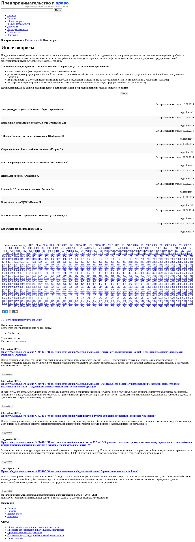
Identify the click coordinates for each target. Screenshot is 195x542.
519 (130, 286)
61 (114, 248)
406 (29, 278)
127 (82, 253)
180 (17, 259)
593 (190, 292)
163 (106, 256)
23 (123, 245)
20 (109, 245)
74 (175, 248)
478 (76, 284)
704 (88, 303)
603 (59, 295)
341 (23, 273)
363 (154, 273)
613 (118, 295)
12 (71, 245)
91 (67, 250)
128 (88, 253)
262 (124, 264)
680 (136, 300)
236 (160, 262)
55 (85, 248)
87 (48, 250)
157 (71, 256)
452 (112, 281)
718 (172, 303)
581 (118, 292)
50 (62, 248)
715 (154, 303)
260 (112, 264)
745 (148, 306)
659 (11, 300)
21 (113, 245)
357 (118, 273)
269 (166, 264)
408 (41, 278)
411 (58, 278)
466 (5, 284)
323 (106, 270)
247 (35, 264)
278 (29, 267)
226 (100, 262)
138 (148, 253)
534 (29, 289)
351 (82, 273)
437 (23, 281)
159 (82, 256)
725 (29, 306)
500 (17, 286)
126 (76, 253)
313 (47, 270)
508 (64, 286)
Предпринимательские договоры (24, 532)
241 (190, 262)
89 (58, 250)
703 (82, 303)
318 (76, 270)
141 (166, 253)
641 (94, 298)
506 (53, 286)
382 (76, 275)
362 (148, 273)
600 (41, 295)
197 (118, 259)
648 (136, 298)
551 (130, 289)
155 (58, 256)
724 (23, 306)
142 (172, 253)
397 (166, 275)
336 (184, 270)
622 (172, 295)
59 (104, 248)
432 (184, 278)
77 (190, 248)
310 (29, 270)
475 (58, 284)
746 (154, 306)
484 (112, 284)
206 (172, 259)
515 (106, 286)
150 (29, 256)
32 (166, 245)
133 (118, 253)
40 (14, 248)
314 (52, 270)
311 (34, 270)
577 (94, 292)
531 (11, 289)
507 (59, 286)
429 (166, 278)
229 (118, 262)
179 (11, 259)
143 (178, 253)
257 (94, 264)
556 (160, 289)
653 (166, 298)
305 (190, 267)
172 (160, 256)
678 (124, 300)
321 (94, 270)
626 (5, 298)
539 (58, 289)
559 (178, 289)
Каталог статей (33, 40)
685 (166, 300)
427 (154, 278)
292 (112, 267)
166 (124, 256)
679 (130, 300)
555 (154, 289)
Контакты (12, 35)
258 (100, 264)
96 (91, 250)
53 (76, 248)
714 (148, 303)
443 (58, 281)
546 (100, 289)
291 (106, 267)
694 (29, 303)
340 (17, 273)
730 (58, 306)
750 (178, 306)
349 (71, 273)
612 (112, 295)
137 (142, 253)
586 (148, 292)
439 (35, 281)
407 (35, 278)
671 (82, 300)
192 (88, 259)
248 (41, 264)
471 (35, 284)
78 (6, 250)
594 (5, 295)
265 (142, 264)
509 (71, 286)
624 (184, 295)
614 (124, 295)
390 (124, 275)
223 (82, 262)
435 (11, 281)
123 (58, 253)
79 (11, 250)
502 (29, 286)
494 (172, 284)
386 (100, 275)
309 (23, 270)
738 (106, 306)
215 (34, 262)
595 (11, 295)
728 (47, 306)
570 (53, 292)
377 (47, 275)
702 (77, 303)
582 (124, 292)
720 (184, 303)
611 (106, 295)
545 (94, 289)
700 (64, 303)
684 (160, 300)
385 (94, 275)
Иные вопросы (15, 538)
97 (96, 250)
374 (29, 275)
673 (94, 300)
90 (63, 250)
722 (11, 306)
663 (35, 300)
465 (190, 281)
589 (166, 292)
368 (184, 273)
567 (35, 292)
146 (5, 256)
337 (190, 270)
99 (105, 250)
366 (172, 273)
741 (124, 306)
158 (76, 256)
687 (178, 300)
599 (35, 295)
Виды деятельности (17, 29)
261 (118, 264)
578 (100, 292)
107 (153, 250)
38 (5, 248)
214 (29, 262)
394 (148, 275)
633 (47, 298)
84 (34, 250)
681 (142, 300)
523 (154, 286)
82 (25, 250)
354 (100, 273)
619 (154, 295)
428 (160, 278)
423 (130, 278)
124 (64, 253)
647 (130, 298)
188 (64, 259)
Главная (11, 15)
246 (29, 264)
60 (109, 248)
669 (71, 300)
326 (124, 270)
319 (82, 270)
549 (118, 289)
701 (71, 303)
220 (64, 262)
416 (88, 278)
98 (101, 250)
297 (142, 267)
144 (184, 253)
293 (118, 267)
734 (82, 306)
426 (148, 278)
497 (190, 284)
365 (166, 273)
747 (160, 306)
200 (136, 259)
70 (157, 248)
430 (172, 278)
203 (154, 259)
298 (148, 267)
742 (130, 306)
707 (106, 303)
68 (147, 248)
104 (135, 250)
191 (82, 259)
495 (178, 284)
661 (23, 300)
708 (112, 303)
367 (178, 273)
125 (70, 253)
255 (82, 264)
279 (35, 267)
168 (136, 256)
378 (53, 275)
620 (160, 295)
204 (160, 259)
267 (154, 264)
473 (47, 284)
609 (94, 295)
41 (19, 248)
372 (17, 275)
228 (112, 262)
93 (77, 250)
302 (172, 267)
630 (29, 298)
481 (94, 284)
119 (34, 253)
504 (41, 286)
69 (152, 248)
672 (88, 300)
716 (160, 303)
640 (88, 298)
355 (106, 273)
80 (15, 250)
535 (35, 289)
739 (112, 306)
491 (154, 284)
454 (124, 281)
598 (29, 295)
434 (5, 281)
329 (142, 270)
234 (148, 262)
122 (52, 253)
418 (100, 278)
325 (118, 270)
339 (11, 273)
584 (136, 292)
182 (29, 259)
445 (71, 281)
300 (160, 267)
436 (17, 281)
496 (184, 284)
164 (112, 256)
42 (24, 248)
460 (160, 281)
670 (76, 300)
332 (160, 270)
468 (17, 284)
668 (64, 300)
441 (47, 281)
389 (118, 275)
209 (190, 259)
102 (123, 250)
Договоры (12, 26)
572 (64, 292)
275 (11, 267)
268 (160, 264)
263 (130, 264)
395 (154, 275)
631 (35, 298)
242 (5, 264)
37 (189, 245)
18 (99, 245)
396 (160, 275)
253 (71, 264)
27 (142, 245)
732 (71, 306)
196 (112, 259)
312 (41, 270)
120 (40, 253)
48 (52, 248)
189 (71, 259)
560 (184, 289)
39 (10, 248)
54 (81, 248)
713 (142, 303)
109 (165, 250)
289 (94, 267)
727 (41, 306)
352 (88, 273)
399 (178, 275)
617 (142, 295)
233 (142, 262)
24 (128, 245)
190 (76, 259)
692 (17, 303)
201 (142, 259)
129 (94, 253)
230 (124, 262)
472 (41, 284)
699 (59, 303)
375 (35, 275)
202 (148, 259)
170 (148, 256)
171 (154, 256)
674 (100, 300)
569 (47, 292)
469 (23, 284)
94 (82, 250)
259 (106, 264)
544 (88, 289)
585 (142, 292)
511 (82, 286)
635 (58, 298)
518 (124, 286)
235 (154, 262)
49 (57, 248)
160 (88, 256)
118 (28, 253)
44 (33, 248)
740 (118, 306)
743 (136, 306)
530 (5, 289)
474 (53, 284)
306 (5, 270)
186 (53, 259)
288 (88, 267)
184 (41, 259)
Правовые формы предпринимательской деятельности (35, 529)
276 (17, 267)
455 (130, 281)
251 (58, 264)
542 (76, 289)
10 (61, 245)
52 (71, 248)
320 (88, 270)
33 (170, 245)
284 (64, 267)
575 (82, 292)
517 (118, 286)
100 (111, 250)
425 (142, 278)
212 (17, 262)
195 (106, 259)
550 (124, 289)
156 (64, 256)
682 (148, 300)
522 (148, 286)
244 (17, 264)
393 (142, 275)
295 (130, 267)
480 (88, 284)
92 (72, 250)
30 (156, 245)
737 (100, 306)
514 (100, 286)
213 (23, 262)
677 (118, 300)
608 (88, 295)
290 (100, 267)
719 (178, 303)
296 (136, 267)
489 (142, 284)
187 (58, 259)
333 (166, 270)
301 (166, 267)
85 (39, 250)
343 (35, 273)
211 (11, 262)
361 (142, 273)
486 (124, 284)
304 (184, 267)
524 (160, 286)
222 (76, 262)
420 (112, 278)
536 (41, 289)
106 (147, 250)
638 (76, 298)
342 (29, 273)
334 (172, 270)
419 (106, 278)
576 (88, 292)
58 (100, 248)
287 (82, 267)
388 (112, 275)
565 (23, 292)
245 (23, 264)
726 (35, 306)
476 (64, 284)
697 (47, 303)
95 (87, 250)
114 (5, 253)
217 (47, 262)
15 (85, 245)
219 (58, 262)
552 (136, 289)
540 (64, 289)
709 (118, 303)
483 (106, 284)
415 (82, 278)
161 (94, 256)
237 (166, 262)
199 (130, 259)
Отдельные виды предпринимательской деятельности (35, 535)
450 (100, 281)
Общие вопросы (15, 21)
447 (82, 281)
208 (184, 259)
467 (11, 284)
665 (47, 300)
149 (23, 256)
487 (130, 284)
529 (190, 286)
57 (95, 248)
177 (190, 256)
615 (130, 295)
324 (112, 270)
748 (166, 306)
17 (94, 245)
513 (94, 286)
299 (154, 267)
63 (123, 248)
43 (29, 248)
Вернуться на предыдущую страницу (22, 320)
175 (178, 256)
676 (112, 300)
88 (53, 250)
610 (100, 295)
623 (178, 295)
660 (17, 300)
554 (148, 289)
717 (166, 303)
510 (77, 286)
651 (154, 298)
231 (130, 262)
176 (184, 256)
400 (184, 275)
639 (82, 298)
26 (137, 245)
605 (71, 295)
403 (11, 278)
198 (124, 259)
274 (5, 267)
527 (178, 286)
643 (106, 298)
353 (94, 273)
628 (17, 298)
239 (178, 262)
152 (41, 256)
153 (47, 256)
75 (180, 248)
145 (190, 253)
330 (148, 270)
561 (190, 289)
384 (88, 275)
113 (188, 250)
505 (47, 286)
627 (11, 298)
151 (35, 256)
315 (58, 270)
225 (94, 262)
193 (94, 259)
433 (190, 278)
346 (53, 273)
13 (75, 245)
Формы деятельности (18, 24)
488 (136, 284)
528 (184, 286)
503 (35, 286)
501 (23, 286)
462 (172, 281)
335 (178, 270)
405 (23, 278)
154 (53, 256)
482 (100, 284)
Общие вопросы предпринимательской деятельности (35, 527)
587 (154, 292)
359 (130, 273)
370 (5, 275)
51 (66, 248)
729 (53, 306)
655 (178, 298)
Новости (11, 18)
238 (172, 262)
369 (190, 273)
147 (11, 256)
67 (142, 248)
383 (82, 275)
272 (184, 264)
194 (100, 259)
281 (47, 267)
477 (71, 284)
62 (119, 248)
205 (166, 259)
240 (184, 262)
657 (190, 298)
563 (11, 292)
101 (117, 250)
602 (53, 295)
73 (171, 248)
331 (154, 270)
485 (118, 284)
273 (190, 264)
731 (64, 306)
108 (159, 250)
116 (17, 253)
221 (70, 262)
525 (166, 286)
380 (64, 275)
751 (184, 306)
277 (23, 267)
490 (148, 284)
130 (100, 253)
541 (71, 289)
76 (185, 248)
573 (71, 292)
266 (148, 264)
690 (5, 303)
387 (106, 275)
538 (53, 289)
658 (5, 300)
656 (184, 298)
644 (112, 298)
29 (151, 245)
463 (178, 281)
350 (76, 273)
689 (190, 300)
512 (88, 286)
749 (172, 306)
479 (82, 284)
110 (171, 250)
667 (58, 300)
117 (22, 253)
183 (35, 259)
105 (141, 250)
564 (17, 292)
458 (148, 281)
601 (47, 295)
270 (172, 264)
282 (53, 267)
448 (88, 281)
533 (23, 289)
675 (106, 300)
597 (23, 295)
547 (106, 289)
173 (166, 256)
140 (160, 253)
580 (112, 292)
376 (41, 275)
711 (130, 303)
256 (88, 264)
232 (136, 262)
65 (133, 248)
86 (44, 250)
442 (53, 281)
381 (71, 275)
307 (11, 270)
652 (160, 298)
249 (47, 264)
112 (182, 250)
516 (112, 286)
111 (176, 250)
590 (172, 292)
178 (5, 259)
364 (160, 273)
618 (148, 295)
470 (29, 284)
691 (11, 303)
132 (112, 253)
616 (136, 295)
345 (47, 273)
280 (41, 267)
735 (88, 306)
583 (130, 292)
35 (180, 245)
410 (53, 278)
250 (53, 264)
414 (76, 278)
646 (124, 298)
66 (138, 248)
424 (136, 278)
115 (11, 253)
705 (94, 303)
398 (172, 275)
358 (124, 273)
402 (5, 278)
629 (23, 298)
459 (154, 281)
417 (94, 278)
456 (136, 281)
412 (64, 278)
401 (190, 275)
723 (17, 306)
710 (124, 303)
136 (136, 253)
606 (77, 295)
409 (47, 278)
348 (64, 273)
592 (184, 292)
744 (142, 306)
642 (100, 298)
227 (106, 262)
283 (58, 267)
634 (53, 298)
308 (17, 270)
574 (76, 292)
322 (100, 270)
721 (190, 303)
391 (130, 275)
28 (147, 245)
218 (52, 262)
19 (104, 245)
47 (48, 248)
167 (130, 256)
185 (47, 259)
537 (47, 289)
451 (106, 281)
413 (70, 278)
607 (82, 295)
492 (160, 284)
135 (130, 253)
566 (29, 292)
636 (64, 298)
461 (166, 281)
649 (142, 298)
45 (38, 248)
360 (136, 273)
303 (178, 267)
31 (161, 245)
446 (76, 281)
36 (184, 245)
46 (43, 248)
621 (166, 295)
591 (178, 292)
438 (29, 281)
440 (41, 281)
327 (130, 270)
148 (17, 256)
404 (17, 278)
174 (172, 256)
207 (178, 259)
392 (136, 275)
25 (132, 245)
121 (46, 253)
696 (41, 303)
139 (154, 253)
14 (80, 245)
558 (172, 289)
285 (71, 267)
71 (161, 248)
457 (142, 281)
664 (41, 300)
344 (41, 273)
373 (23, 275)
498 (5, 286)
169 (142, 256)
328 (136, 270)
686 (172, 300)
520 (136, 286)
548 (112, 289)
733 (76, 306)
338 (5, 273)
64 (128, 248)
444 (64, 281)
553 (142, 289)
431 (178, 278)
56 (90, 248)
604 (64, 295)
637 (71, 298)
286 (76, 267)
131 (106, 253)
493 (166, 284)
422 (124, 278)
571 (58, 292)
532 (17, 289)
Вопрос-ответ (14, 32)
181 (23, 259)
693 (23, 303)
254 (76, 264)
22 (118, 245)
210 (5, 262)
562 (5, 292)
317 (70, 270)
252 (64, 264)
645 (118, 298)
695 (35, 303)
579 (106, 292)
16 (90, 245)
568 (41, 292)
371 (11, 275)
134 (124, 253)
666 (53, 300)
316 (64, 270)
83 (30, 250)
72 (166, 248)
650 (148, 298)
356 (112, 273)
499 (11, 286)
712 (136, 303)
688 (184, 300)
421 (118, 278)
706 (100, 303)
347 (58, 273)
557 (166, 289)
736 (94, 306)
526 (172, 286)
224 (88, 262)
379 (58, 275)
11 (66, 245)
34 (175, 245)
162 (100, 256)
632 (41, 298)
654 (172, 298)
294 (124, 267)
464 (184, 281)
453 (118, 281)
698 (53, 303)
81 (20, 250)
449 (94, 281)
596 (17, 295)
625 (190, 295)
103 (129, 250)
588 (160, 292)
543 (82, 289)
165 (118, 256)
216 (41, 262)
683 (154, 300)
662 (29, 300)
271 (178, 264)
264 (136, 264)
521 (142, 286)
